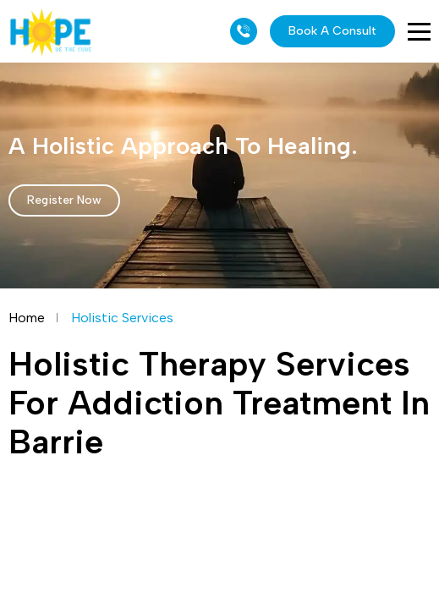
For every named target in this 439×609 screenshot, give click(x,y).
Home (26, 318)
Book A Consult (332, 31)
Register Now (64, 200)
